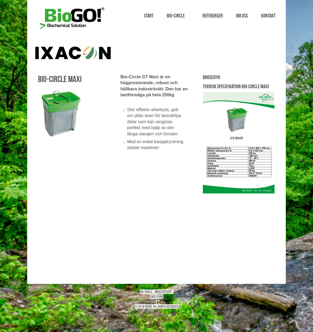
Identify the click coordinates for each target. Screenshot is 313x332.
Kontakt (268, 16)
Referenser (213, 16)
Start (149, 16)
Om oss (242, 16)
